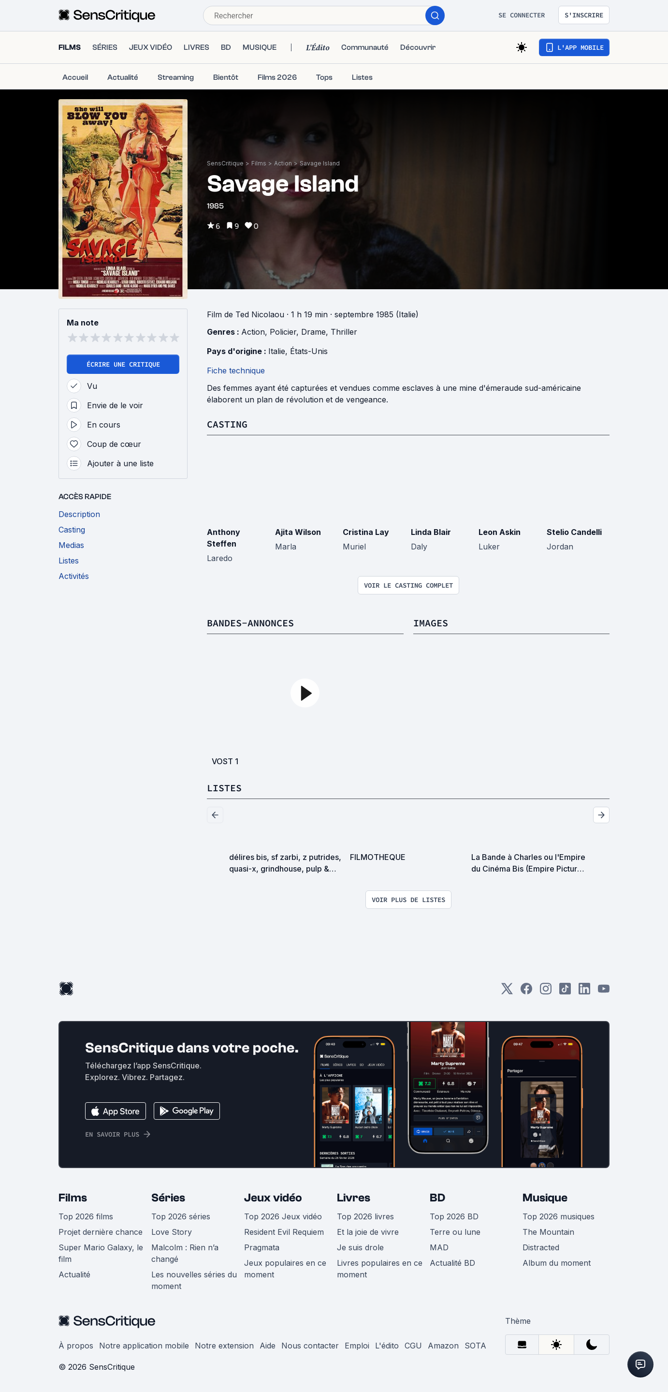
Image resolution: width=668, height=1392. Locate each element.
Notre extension (224, 1345)
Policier (283, 332)
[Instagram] (546, 992)
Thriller (344, 332)
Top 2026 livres (365, 1216)
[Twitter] (507, 992)
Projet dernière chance (100, 1232)
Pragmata (261, 1247)
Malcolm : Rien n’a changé (184, 1253)
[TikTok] (565, 992)
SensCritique (225, 163)
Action (283, 163)
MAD (439, 1247)
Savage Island (320, 163)
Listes (224, 788)
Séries (168, 1197)
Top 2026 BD (454, 1216)
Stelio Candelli (574, 532)
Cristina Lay (366, 532)
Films (258, 163)
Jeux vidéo (273, 1197)
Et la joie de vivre (368, 1232)
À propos (75, 1345)
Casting (227, 424)
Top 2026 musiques (559, 1216)
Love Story (171, 1232)
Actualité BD (452, 1263)
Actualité (74, 1274)
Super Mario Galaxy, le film (100, 1253)
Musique (545, 1197)
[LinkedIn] (584, 992)
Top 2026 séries (180, 1216)
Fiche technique (236, 370)
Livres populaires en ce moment (379, 1268)
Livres (353, 1197)
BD (437, 1197)
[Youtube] (604, 992)
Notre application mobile (144, 1345)
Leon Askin (500, 532)
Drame (313, 332)
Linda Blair (431, 532)
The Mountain (548, 1232)
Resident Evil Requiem (284, 1232)
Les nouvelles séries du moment (194, 1280)
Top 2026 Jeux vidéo (283, 1216)
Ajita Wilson (298, 532)
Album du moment (557, 1263)
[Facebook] (526, 992)
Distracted (541, 1247)
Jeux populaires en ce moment (285, 1268)
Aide (268, 1345)
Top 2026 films (85, 1216)
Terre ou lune (455, 1232)
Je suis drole (360, 1247)
